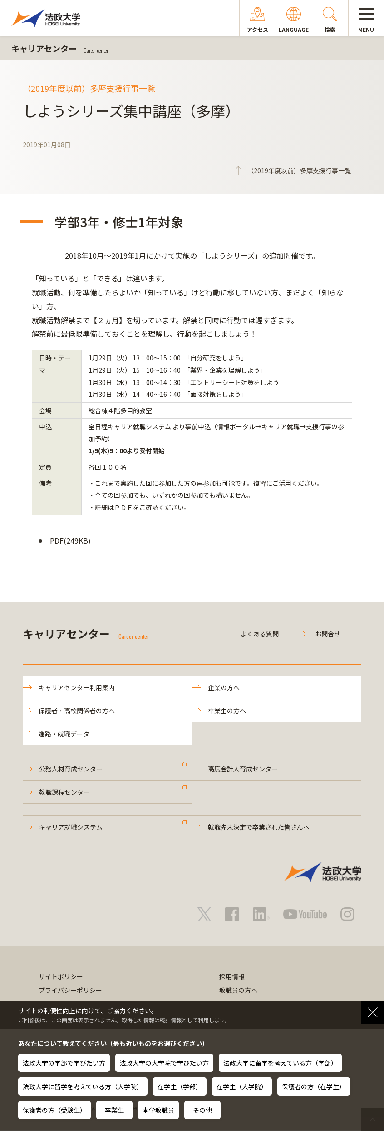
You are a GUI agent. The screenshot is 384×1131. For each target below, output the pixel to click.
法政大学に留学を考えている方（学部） (280, 1062)
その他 (202, 1110)
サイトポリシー (61, 977)
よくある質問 (260, 633)
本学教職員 (158, 1110)
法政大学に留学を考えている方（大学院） (83, 1086)
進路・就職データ (64, 734)
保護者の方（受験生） (54, 1110)
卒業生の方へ (227, 711)
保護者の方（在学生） (313, 1086)
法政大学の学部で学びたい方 (64, 1062)
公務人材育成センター (71, 769)
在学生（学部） (180, 1086)
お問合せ (327, 633)
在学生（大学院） (242, 1086)
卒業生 (114, 1110)
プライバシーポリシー (70, 991)
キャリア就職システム (139, 426)
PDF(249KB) (70, 540)
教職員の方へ (238, 991)
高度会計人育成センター (243, 769)
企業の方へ (224, 687)
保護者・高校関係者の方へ (77, 711)
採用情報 (232, 977)
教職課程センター (64, 792)
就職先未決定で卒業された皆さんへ (259, 827)
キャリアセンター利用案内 (77, 687)
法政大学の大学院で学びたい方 (164, 1062)
